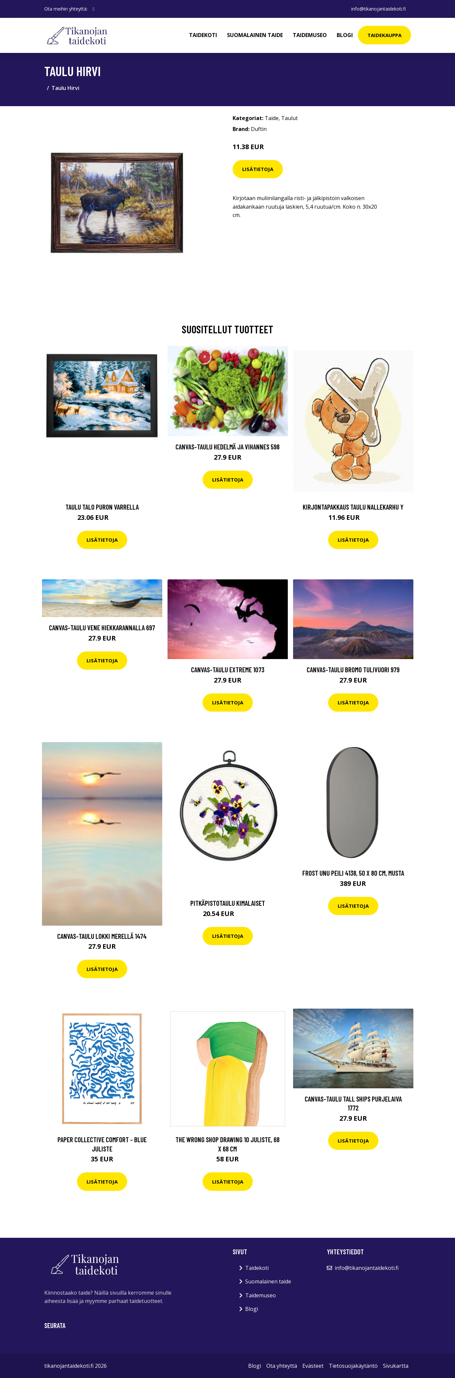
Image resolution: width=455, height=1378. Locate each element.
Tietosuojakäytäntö (353, 1365)
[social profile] (93, 9)
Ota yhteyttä (281, 1365)
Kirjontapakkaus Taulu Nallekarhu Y (353, 507)
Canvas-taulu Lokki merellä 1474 (102, 936)
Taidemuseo (310, 35)
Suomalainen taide (255, 35)
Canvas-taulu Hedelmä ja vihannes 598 (227, 446)
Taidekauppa (384, 35)
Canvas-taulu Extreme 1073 (227, 669)
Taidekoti (203, 35)
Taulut (289, 118)
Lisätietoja (257, 169)
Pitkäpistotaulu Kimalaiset (227, 903)
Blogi (345, 35)
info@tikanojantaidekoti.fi (378, 9)
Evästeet (312, 1365)
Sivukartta (395, 1365)
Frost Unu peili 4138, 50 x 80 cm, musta (353, 873)
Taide (272, 118)
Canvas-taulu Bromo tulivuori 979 (353, 669)
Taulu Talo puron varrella (102, 507)
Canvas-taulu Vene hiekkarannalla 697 (102, 627)
